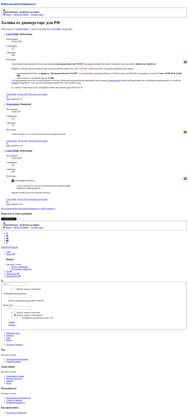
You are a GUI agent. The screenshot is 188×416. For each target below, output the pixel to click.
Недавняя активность (15, 402)
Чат (7, 271)
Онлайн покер (22, 29)
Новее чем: (8, 305)
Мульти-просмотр (14, 378)
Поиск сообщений (19, 267)
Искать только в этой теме (27, 312)
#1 (7, 97)
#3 (7, 202)
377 (13, 48)
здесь (78, 83)
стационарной (114, 80)
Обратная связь (13, 333)
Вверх (9, 340)
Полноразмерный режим (17, 359)
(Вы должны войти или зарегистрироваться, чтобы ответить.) (28, 208)
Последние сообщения (21, 269)
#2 (7, 143)
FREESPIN (9, 247)
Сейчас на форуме (14, 400)
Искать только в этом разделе (28, 315)
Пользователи (12, 276)
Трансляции (11, 274)
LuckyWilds (56, 29)
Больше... (12, 325)
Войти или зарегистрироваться (18, 3)
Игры (8, 383)
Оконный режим (13, 362)
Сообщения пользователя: (14, 293)
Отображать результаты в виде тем (36, 318)
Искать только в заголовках (27, 289)
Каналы (9, 381)
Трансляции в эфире (15, 376)
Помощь (10, 335)
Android (14, 83)
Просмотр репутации (37, 94)
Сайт (8, 252)
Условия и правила (14, 345)
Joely (8, 99)
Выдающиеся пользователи (18, 398)
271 (13, 118)
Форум (9, 254)
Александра (12, 104)
